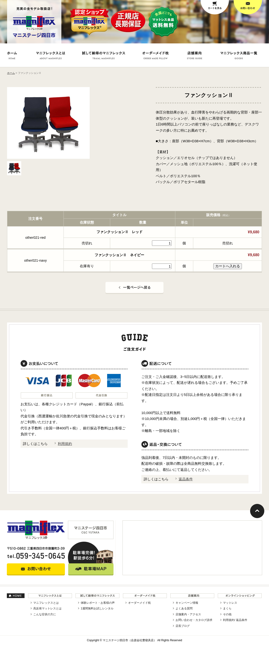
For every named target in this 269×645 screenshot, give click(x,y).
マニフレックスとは (46, 602)
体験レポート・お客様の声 (98, 602)
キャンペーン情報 (187, 602)
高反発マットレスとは (47, 608)
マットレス (230, 602)
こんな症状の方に (44, 614)
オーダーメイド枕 (139, 602)
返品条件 (186, 479)
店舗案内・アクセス (188, 614)
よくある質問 (184, 608)
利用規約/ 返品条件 (235, 620)
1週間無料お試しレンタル (97, 608)
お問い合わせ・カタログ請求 (194, 620)
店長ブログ (183, 626)
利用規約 (65, 444)
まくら (227, 608)
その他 (227, 614)
